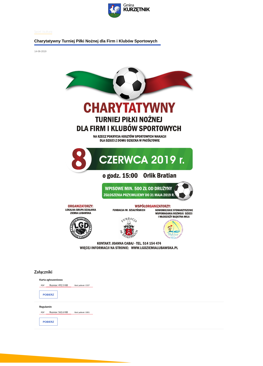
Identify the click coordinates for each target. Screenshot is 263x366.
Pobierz (48, 294)
